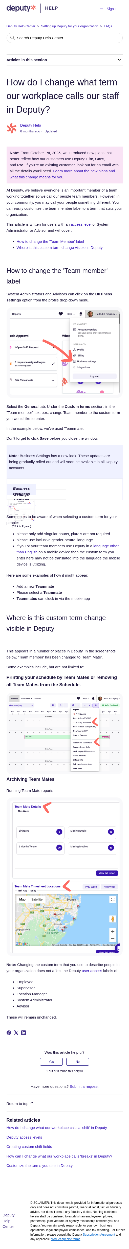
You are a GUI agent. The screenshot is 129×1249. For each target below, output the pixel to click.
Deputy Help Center (21, 26)
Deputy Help (30, 125)
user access (92, 971)
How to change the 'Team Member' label (50, 241)
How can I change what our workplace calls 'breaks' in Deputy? (59, 1156)
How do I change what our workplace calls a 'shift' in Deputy (57, 1127)
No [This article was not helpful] (77, 1062)
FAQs (108, 26)
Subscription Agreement (99, 1234)
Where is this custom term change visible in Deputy (60, 247)
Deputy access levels (24, 1137)
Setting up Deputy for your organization (69, 26)
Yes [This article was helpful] (51, 1062)
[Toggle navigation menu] (101, 9)
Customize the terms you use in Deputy (40, 1165)
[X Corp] (16, 1032)
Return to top (21, 1103)
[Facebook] (9, 1032)
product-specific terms (65, 1239)
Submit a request (84, 1086)
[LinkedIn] (23, 1032)
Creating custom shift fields (29, 1146)
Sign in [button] (112, 9)
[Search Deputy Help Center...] (65, 38)
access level (81, 224)
